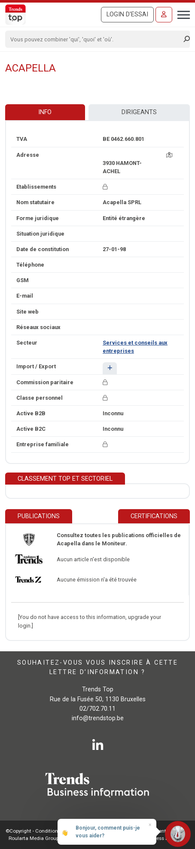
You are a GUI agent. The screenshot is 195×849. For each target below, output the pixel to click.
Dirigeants (139, 112)
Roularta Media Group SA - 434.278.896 (53, 838)
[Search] (94, 39)
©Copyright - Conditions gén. (39, 831)
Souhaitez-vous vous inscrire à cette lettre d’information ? (97, 667)
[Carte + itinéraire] (169, 155)
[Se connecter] (163, 14)
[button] (110, 368)
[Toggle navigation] (181, 14)
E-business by (163, 838)
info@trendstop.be (98, 718)
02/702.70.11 (97, 708)
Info (45, 112)
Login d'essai (127, 14)
